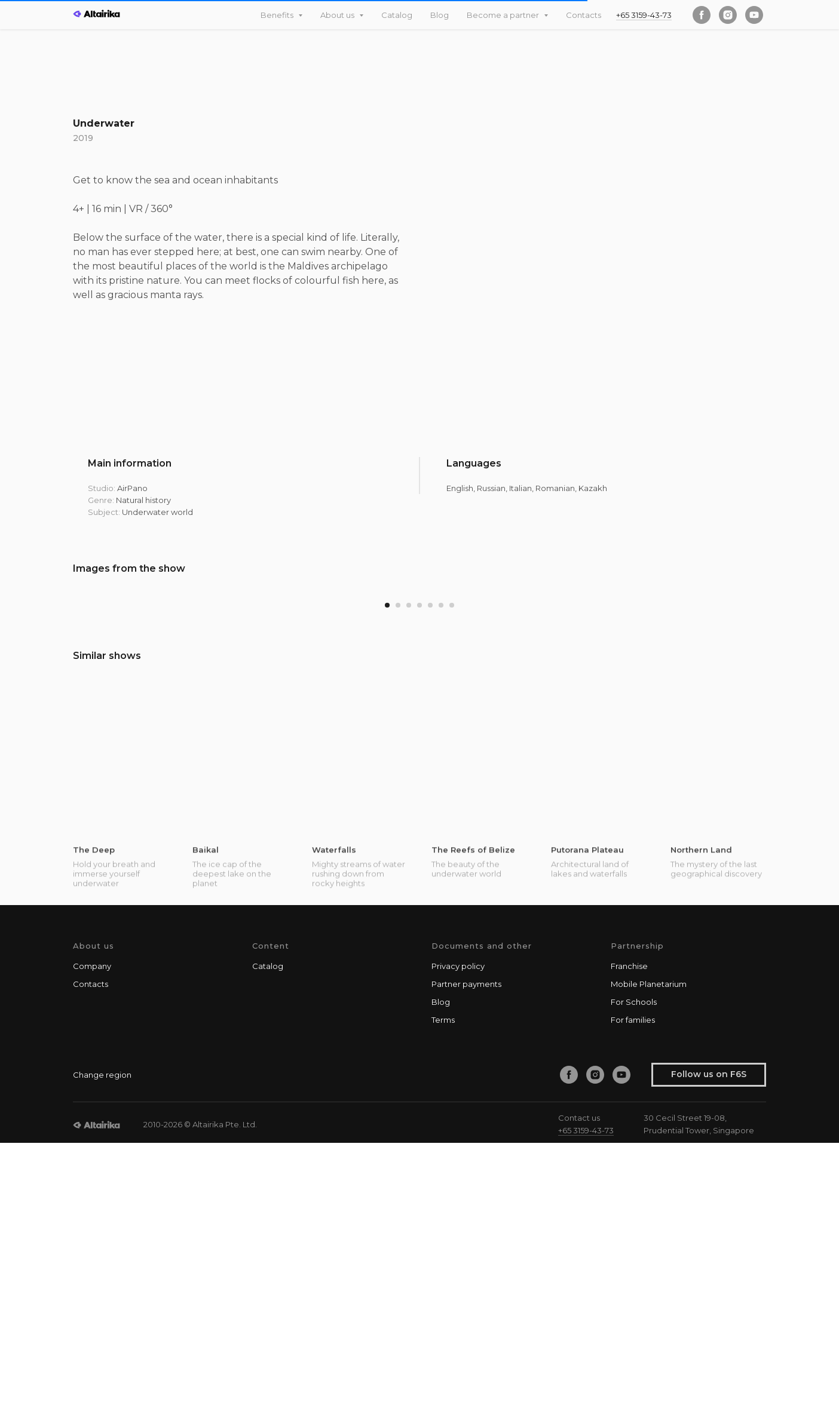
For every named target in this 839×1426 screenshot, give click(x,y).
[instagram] (728, 15)
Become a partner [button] (504, 15)
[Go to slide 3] (408, 889)
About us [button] (338, 15)
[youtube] (754, 15)
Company (92, 1249)
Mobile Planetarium (649, 1267)
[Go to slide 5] (430, 889)
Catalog (396, 15)
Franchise (629, 1249)
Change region (102, 1358)
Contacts (583, 15)
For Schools (634, 1285)
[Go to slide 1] (387, 889)
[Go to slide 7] (451, 889)
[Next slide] (806, 729)
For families (633, 1303)
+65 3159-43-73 (644, 15)
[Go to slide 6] (441, 889)
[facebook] (702, 15)
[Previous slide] (33, 729)
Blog (439, 15)
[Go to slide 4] (419, 889)
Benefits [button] (278, 15)
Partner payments (466, 1267)
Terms (443, 1303)
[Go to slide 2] (398, 889)
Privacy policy (458, 1249)
